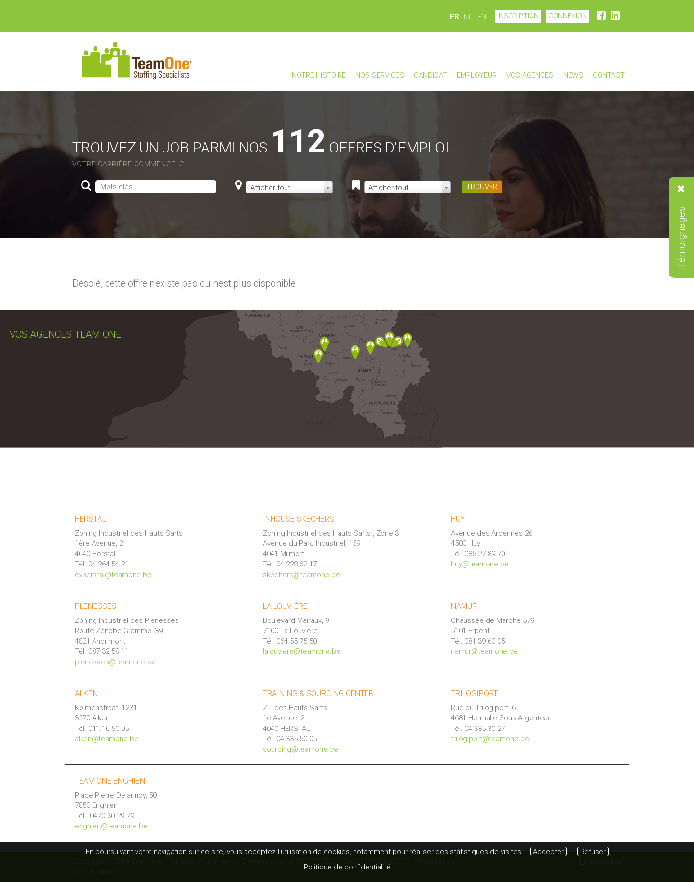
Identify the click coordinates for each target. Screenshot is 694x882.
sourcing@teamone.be (300, 749)
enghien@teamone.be (111, 826)
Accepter (548, 851)
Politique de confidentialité (347, 867)
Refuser (593, 851)
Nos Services (379, 75)
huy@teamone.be (480, 564)
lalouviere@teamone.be (301, 651)
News (573, 75)
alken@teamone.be (106, 738)
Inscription (518, 16)
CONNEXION (567, 16)
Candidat (430, 75)
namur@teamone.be (484, 651)
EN (481, 17)
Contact (609, 75)
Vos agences (530, 75)
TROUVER (481, 186)
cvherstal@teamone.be (113, 574)
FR (454, 17)
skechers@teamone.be (301, 574)
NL (468, 17)
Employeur (477, 75)
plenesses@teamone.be (115, 662)
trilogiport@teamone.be (490, 738)
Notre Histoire (319, 75)
